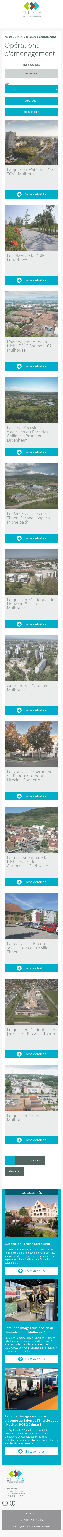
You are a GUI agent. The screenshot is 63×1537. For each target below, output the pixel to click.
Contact (31, 1513)
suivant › (35, 1160)
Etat (7, 83)
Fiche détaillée (35, 194)
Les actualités (31, 1192)
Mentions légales (31, 1520)
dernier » (14, 1171)
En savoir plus (35, 1271)
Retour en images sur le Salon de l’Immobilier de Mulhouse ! (29, 1330)
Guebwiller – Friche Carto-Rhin (27, 1244)
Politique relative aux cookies (32, 1526)
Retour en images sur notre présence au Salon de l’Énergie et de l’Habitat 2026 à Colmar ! (31, 1420)
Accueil (9, 36)
